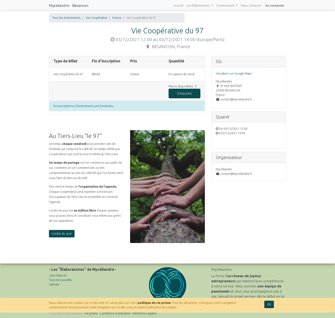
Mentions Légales (144, 313)
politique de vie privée (154, 303)
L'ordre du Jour (62, 233)
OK (269, 304)
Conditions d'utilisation (115, 313)
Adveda (54, 284)
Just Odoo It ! (58, 275)
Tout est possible (60, 280)
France (116, 17)
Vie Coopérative (96, 17)
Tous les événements (66, 17)
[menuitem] (178, 6)
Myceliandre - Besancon (68, 5)
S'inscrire (184, 93)
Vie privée (91, 313)
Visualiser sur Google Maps (234, 73)
